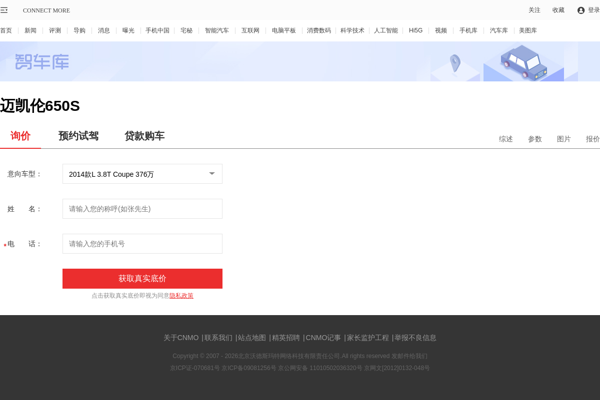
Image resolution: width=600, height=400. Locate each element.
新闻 (30, 30)
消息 (104, 30)
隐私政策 (182, 295)
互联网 (251, 30)
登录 (594, 9)
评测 (55, 30)
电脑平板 (284, 30)
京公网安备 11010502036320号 (321, 368)
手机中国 (158, 30)
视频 (441, 30)
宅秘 (186, 30)
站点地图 (252, 338)
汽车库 (499, 30)
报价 (593, 139)
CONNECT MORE (46, 10)
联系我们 (218, 338)
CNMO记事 (325, 338)
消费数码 (319, 30)
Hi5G (415, 30)
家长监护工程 (368, 338)
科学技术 (352, 30)
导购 (80, 30)
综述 (506, 139)
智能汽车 (217, 30)
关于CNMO (181, 338)
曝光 (128, 30)
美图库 (528, 30)
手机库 (469, 30)
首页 (6, 30)
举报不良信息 (415, 338)
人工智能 (386, 30)
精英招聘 (286, 338)
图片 (564, 139)
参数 (535, 139)
